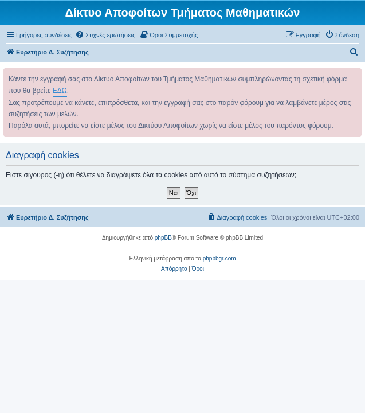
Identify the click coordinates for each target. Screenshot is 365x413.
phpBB (163, 238)
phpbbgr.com (219, 258)
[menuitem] (105, 35)
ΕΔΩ (60, 91)
